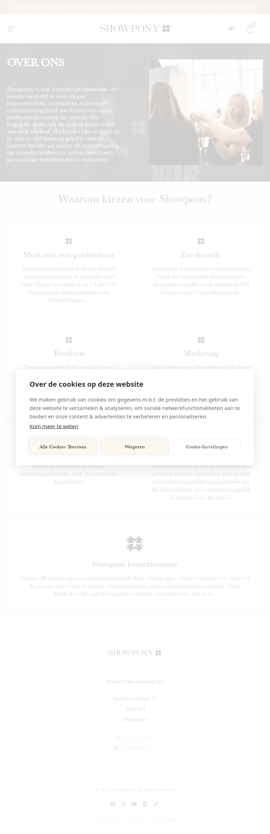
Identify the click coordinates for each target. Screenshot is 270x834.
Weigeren (135, 446)
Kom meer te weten (54, 426)
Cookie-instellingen (207, 446)
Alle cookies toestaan (62, 446)
